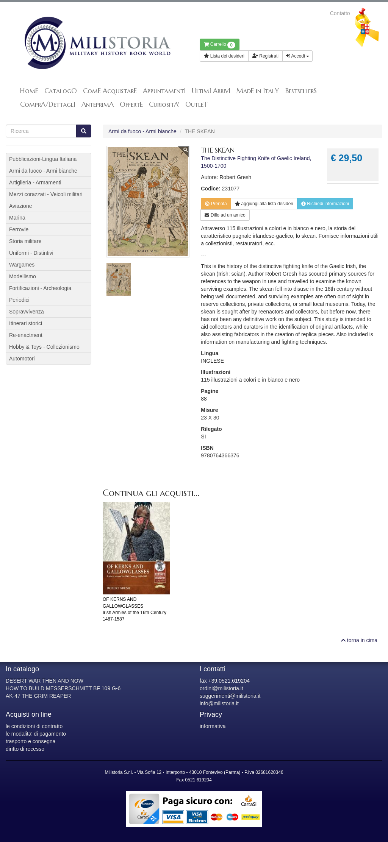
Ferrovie (18, 229)
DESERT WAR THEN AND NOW (44, 681)
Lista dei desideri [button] (224, 56)
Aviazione (20, 206)
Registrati (265, 56)
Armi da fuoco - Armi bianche (142, 131)
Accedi (297, 56)
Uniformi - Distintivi (31, 253)
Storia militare (25, 241)
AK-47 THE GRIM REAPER (38, 696)
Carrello (219, 45)
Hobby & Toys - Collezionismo (44, 347)
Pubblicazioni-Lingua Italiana (43, 159)
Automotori (22, 359)
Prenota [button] (216, 203)
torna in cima (359, 640)
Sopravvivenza (26, 312)
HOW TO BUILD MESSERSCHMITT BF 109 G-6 (63, 688)
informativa (212, 726)
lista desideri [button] (264, 203)
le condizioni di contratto (34, 726)
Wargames (21, 265)
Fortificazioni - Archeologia (40, 288)
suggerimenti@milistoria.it (230, 696)
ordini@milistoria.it (221, 688)
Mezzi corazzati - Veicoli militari (46, 194)
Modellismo (22, 276)
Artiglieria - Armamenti (35, 182)
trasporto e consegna (31, 741)
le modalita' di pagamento (36, 734)
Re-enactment (25, 335)
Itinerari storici (25, 323)
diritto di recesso (25, 749)
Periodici (19, 300)
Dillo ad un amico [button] (225, 215)
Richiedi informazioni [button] (325, 203)
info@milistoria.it (219, 703)
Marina (17, 218)
